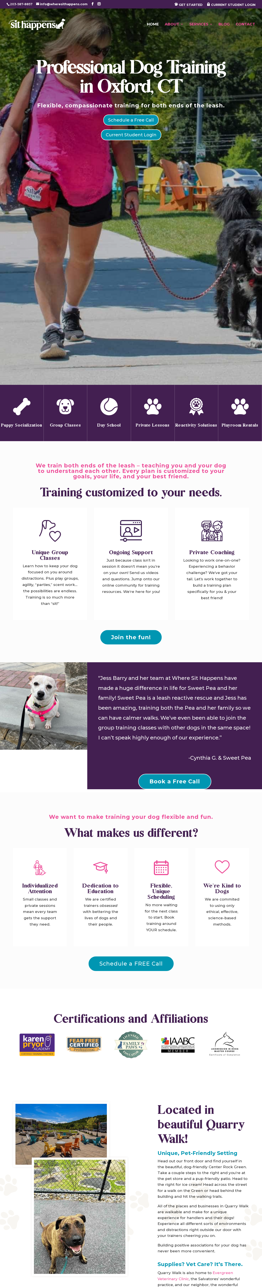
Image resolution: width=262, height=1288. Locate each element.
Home (153, 24)
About (172, 24)
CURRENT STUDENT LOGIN (231, 4)
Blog (224, 24)
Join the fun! (131, 637)
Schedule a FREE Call (131, 963)
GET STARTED (189, 4)
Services (198, 24)
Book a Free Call (174, 781)
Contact (245, 24)
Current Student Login (131, 134)
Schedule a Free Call (131, 120)
